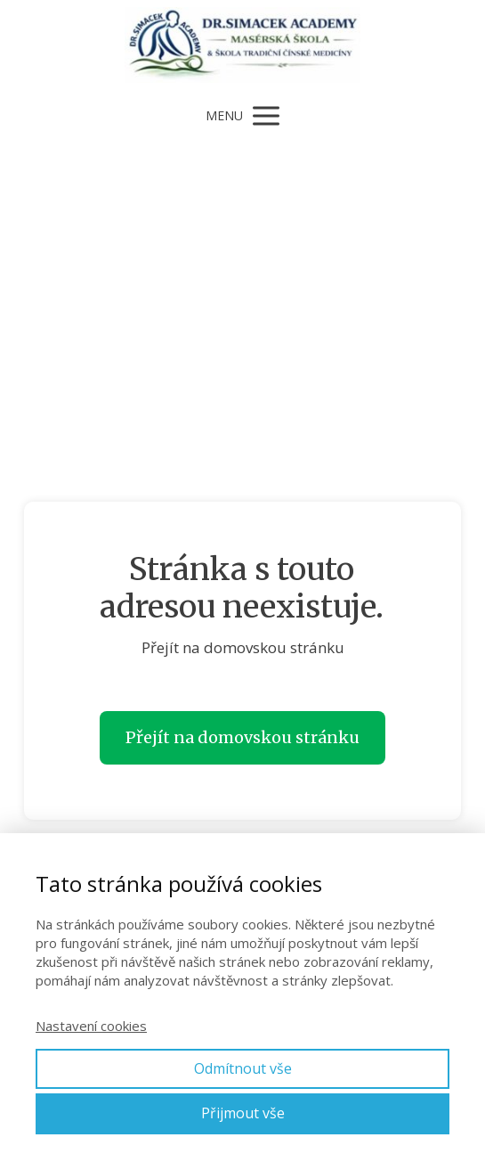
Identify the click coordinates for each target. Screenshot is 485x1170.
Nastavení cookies (91, 1026)
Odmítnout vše (243, 1068)
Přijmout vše (243, 1113)
